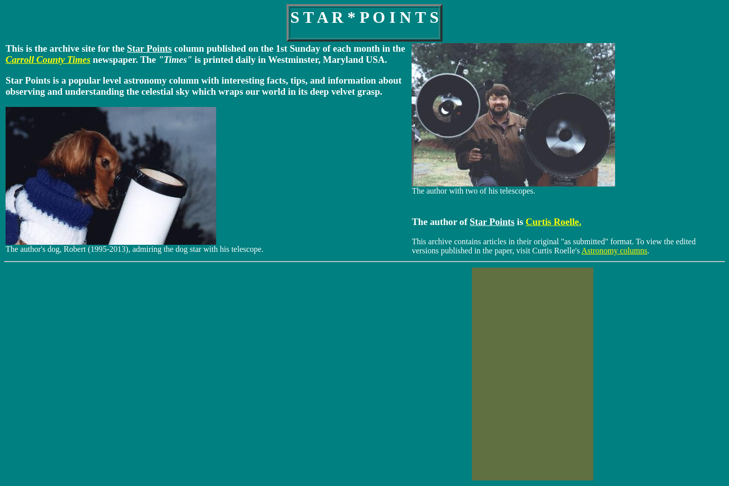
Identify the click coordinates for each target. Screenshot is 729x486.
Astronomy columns (614, 250)
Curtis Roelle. (553, 221)
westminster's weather (172, 378)
